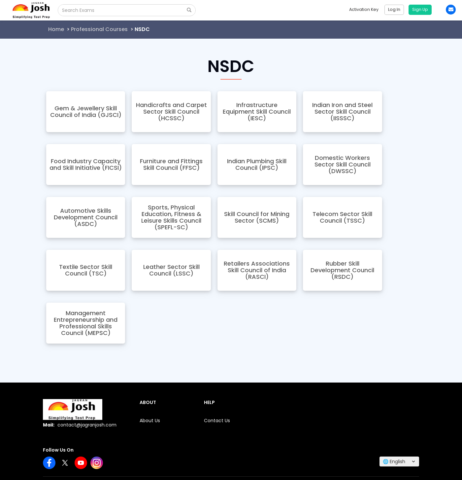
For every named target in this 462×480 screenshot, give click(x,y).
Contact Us (217, 420)
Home (56, 29)
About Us (150, 420)
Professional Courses (99, 29)
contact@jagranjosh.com (86, 425)
